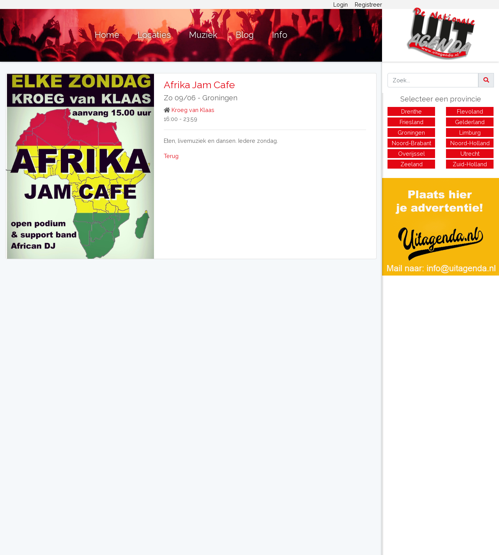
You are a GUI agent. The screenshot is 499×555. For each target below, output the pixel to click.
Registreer (368, 4)
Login (340, 4)
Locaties (154, 35)
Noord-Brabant (411, 143)
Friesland (411, 122)
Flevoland (470, 111)
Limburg (470, 132)
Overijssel (411, 153)
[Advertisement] (440, 330)
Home (107, 35)
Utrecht (470, 153)
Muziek (203, 35)
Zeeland (411, 164)
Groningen (219, 98)
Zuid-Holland (470, 164)
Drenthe (411, 111)
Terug (171, 156)
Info (279, 35)
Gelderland (470, 122)
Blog (245, 35)
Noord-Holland (470, 143)
